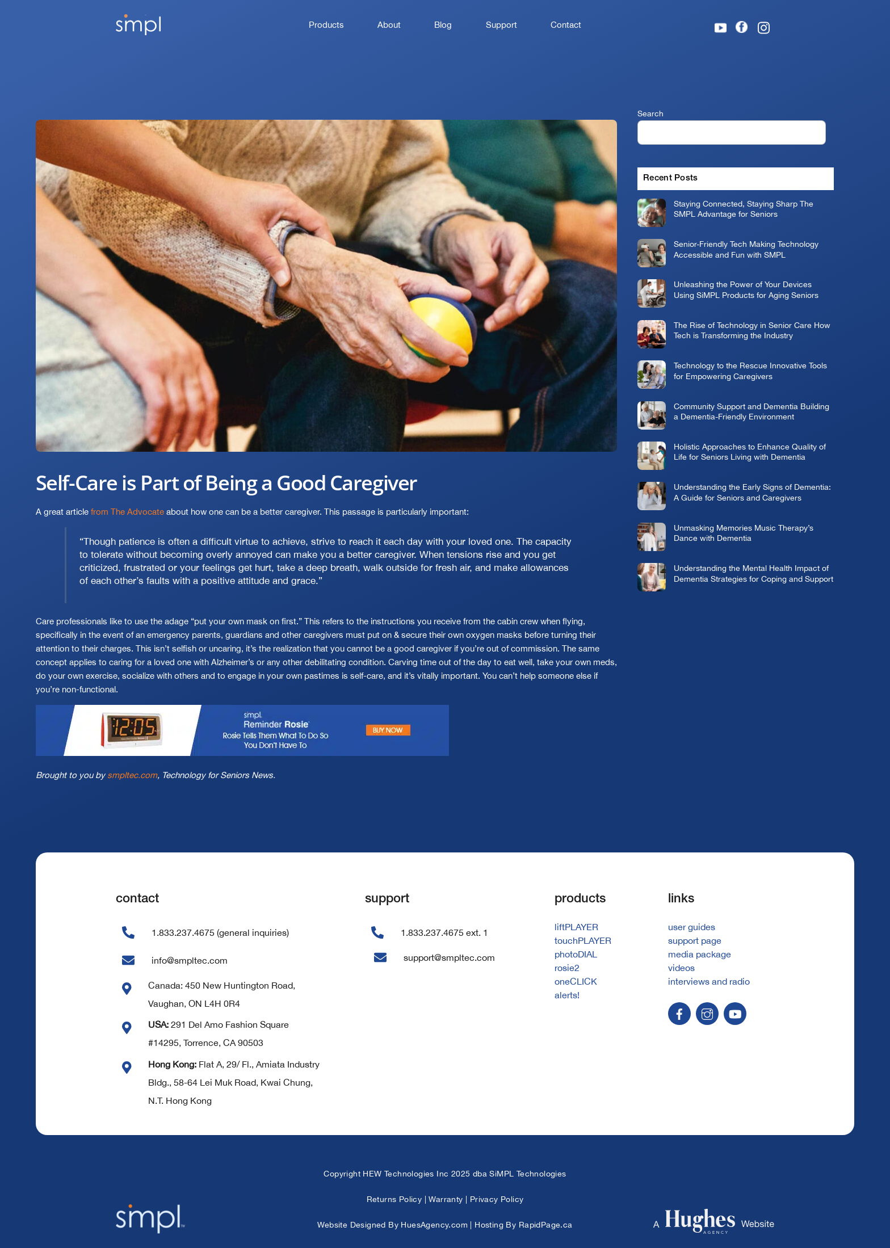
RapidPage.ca (546, 1224)
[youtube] (735, 1012)
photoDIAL (576, 954)
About (389, 25)
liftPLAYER (576, 927)
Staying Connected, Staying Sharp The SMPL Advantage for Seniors (743, 209)
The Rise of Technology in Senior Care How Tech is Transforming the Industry (752, 330)
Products (326, 25)
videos (681, 968)
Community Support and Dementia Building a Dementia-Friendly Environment (751, 411)
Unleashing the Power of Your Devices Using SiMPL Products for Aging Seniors (746, 289)
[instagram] (707, 1012)
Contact (566, 25)
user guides (691, 927)
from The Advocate (127, 511)
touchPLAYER (583, 940)
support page (694, 940)
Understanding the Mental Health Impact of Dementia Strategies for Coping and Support (753, 573)
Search (650, 113)
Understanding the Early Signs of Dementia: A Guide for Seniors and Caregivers (752, 492)
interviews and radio (709, 981)
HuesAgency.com (434, 1224)
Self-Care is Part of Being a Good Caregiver (226, 483)
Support (501, 25)
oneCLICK (576, 981)
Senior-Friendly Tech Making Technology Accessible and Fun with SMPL (746, 249)
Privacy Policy (497, 1199)
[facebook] (679, 1012)
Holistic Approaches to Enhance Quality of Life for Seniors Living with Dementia (750, 452)
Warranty (446, 1199)
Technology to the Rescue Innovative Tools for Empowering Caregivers (750, 370)
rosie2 (567, 968)
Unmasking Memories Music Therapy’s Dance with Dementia (743, 533)
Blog (443, 25)
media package (699, 954)
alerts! (567, 995)
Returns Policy (394, 1199)
